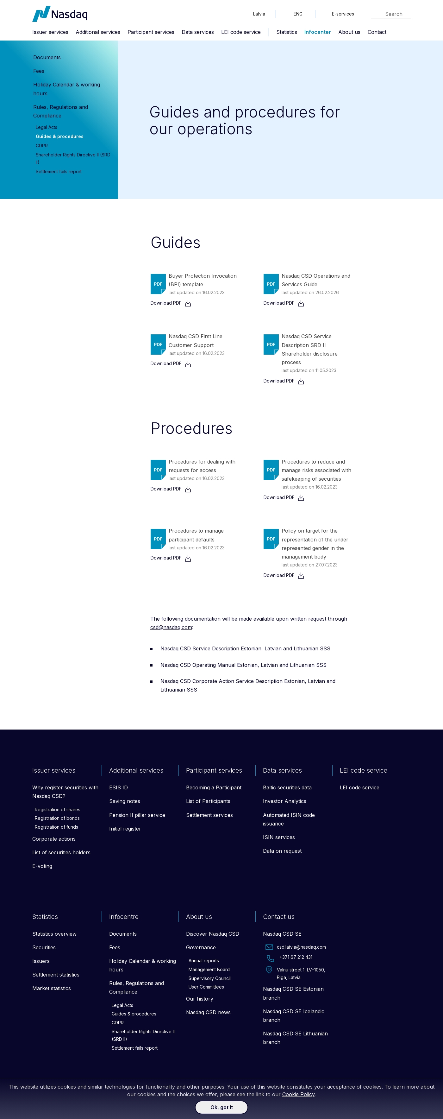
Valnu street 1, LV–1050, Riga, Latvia (295, 973)
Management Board (209, 969)
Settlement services (209, 815)
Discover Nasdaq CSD (212, 934)
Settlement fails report (59, 171)
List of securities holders (61, 852)
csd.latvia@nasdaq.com (295, 947)
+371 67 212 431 (288, 958)
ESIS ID (118, 787)
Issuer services (50, 32)
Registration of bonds (57, 818)
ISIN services (279, 837)
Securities (44, 947)
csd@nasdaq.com (171, 627)
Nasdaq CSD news (208, 1012)
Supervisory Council (210, 978)
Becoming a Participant (213, 787)
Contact (377, 32)
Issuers (41, 961)
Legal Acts (46, 127)
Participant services (151, 32)
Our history (199, 999)
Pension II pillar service (137, 815)
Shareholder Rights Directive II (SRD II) (143, 1035)
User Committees (206, 986)
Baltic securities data (287, 787)
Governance (201, 947)
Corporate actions (54, 839)
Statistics (286, 32)
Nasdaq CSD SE (282, 934)
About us (349, 32)
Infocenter (317, 32)
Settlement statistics (55, 974)
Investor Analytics (284, 801)
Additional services (98, 32)
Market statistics (51, 988)
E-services (343, 13)
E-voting (42, 866)
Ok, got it (221, 1107)
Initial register (125, 828)
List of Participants (208, 801)
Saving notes (124, 801)
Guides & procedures (60, 136)
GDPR (42, 145)
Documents (47, 57)
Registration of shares (57, 809)
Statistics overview (54, 934)
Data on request (282, 851)
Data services (198, 32)
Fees (38, 71)
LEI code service (241, 32)
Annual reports (204, 960)
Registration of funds (56, 827)
